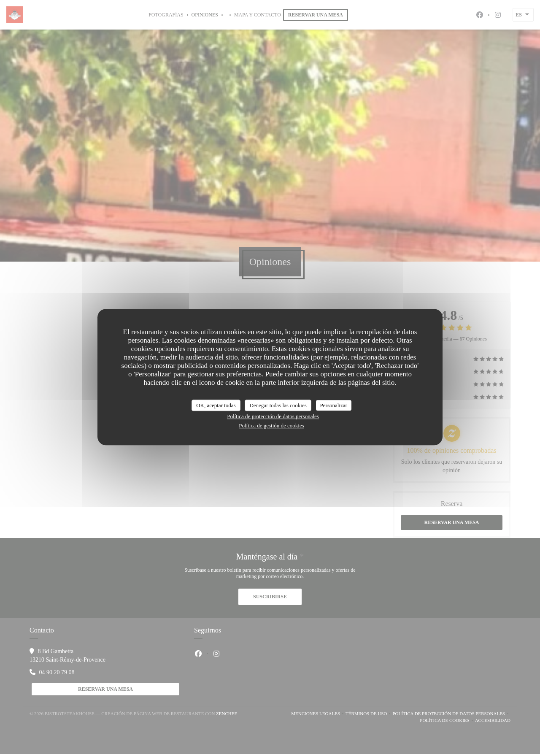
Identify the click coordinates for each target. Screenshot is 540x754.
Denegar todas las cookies (277, 405)
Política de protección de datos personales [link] (273, 416)
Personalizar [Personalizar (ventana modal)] (333, 405)
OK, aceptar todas (216, 405)
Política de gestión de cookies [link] (271, 425)
